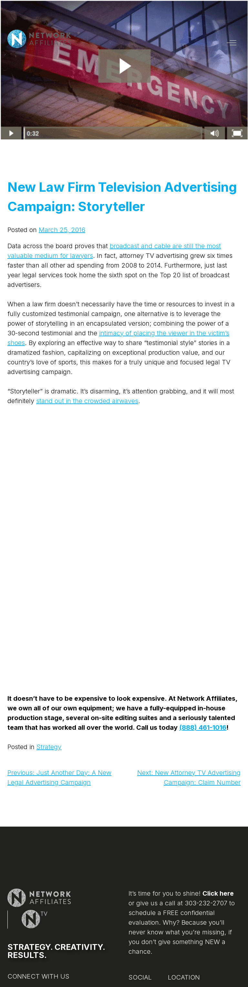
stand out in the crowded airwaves (87, 401)
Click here (218, 893)
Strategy (48, 747)
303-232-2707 (206, 903)
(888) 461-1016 (202, 727)
